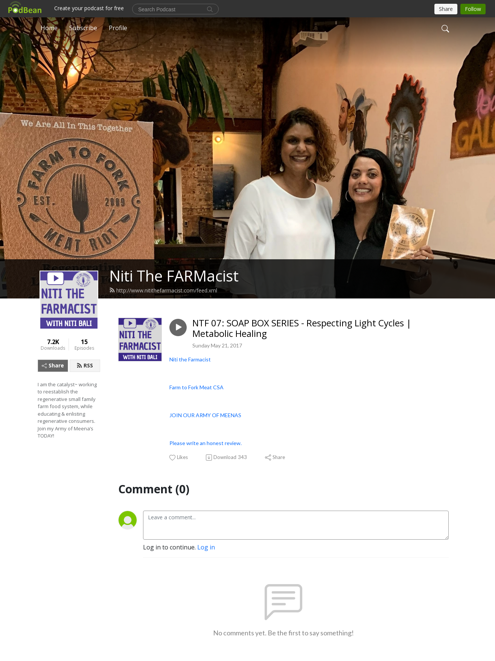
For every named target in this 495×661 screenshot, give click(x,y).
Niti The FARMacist (174, 275)
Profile (118, 28)
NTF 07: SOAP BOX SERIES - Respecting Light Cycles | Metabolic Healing (301, 329)
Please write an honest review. (205, 443)
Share (53, 365)
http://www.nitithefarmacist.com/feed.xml (163, 290)
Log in (206, 547)
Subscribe (83, 28)
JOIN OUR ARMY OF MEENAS (205, 415)
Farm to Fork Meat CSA (196, 387)
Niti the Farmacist (190, 359)
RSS (84, 365)
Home (49, 28)
